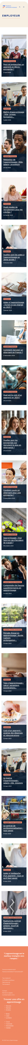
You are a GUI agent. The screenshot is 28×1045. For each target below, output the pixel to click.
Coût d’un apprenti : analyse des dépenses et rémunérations (13, 733)
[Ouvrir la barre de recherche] (20, 6)
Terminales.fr (6, 984)
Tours (8, 1021)
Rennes (8, 1006)
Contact (4, 991)
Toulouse (9, 1023)
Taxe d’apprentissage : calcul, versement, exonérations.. (13, 685)
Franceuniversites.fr (8, 971)
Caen (7, 1015)
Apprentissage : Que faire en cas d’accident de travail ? (13, 540)
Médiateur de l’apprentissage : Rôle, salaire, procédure (13, 162)
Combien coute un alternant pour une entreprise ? (12, 492)
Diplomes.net (6, 982)
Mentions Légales (7, 993)
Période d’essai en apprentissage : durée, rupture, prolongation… (13, 637)
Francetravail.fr (18, 971)
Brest (8, 1013)
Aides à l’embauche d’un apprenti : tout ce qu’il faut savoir (13, 875)
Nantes (8, 1008)
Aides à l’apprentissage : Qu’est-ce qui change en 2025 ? (13, 304)
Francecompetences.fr (9, 969)
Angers (8, 1010)
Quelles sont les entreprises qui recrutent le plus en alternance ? (12, 444)
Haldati (8, 1027)
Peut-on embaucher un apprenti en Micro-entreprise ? (13, 66)
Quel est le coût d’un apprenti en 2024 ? (12, 396)
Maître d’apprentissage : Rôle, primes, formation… (13, 114)
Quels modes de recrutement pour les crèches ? (13, 209)
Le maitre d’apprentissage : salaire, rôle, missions (13, 780)
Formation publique (8, 980)
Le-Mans (9, 1017)
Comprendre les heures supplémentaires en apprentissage (13, 587)
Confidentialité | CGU (8, 995)
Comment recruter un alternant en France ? (13, 351)
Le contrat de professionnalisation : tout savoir (13, 828)
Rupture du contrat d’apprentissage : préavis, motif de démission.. (12, 924)
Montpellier (10, 1025)
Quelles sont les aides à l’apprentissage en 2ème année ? (13, 257)
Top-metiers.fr (6, 978)
